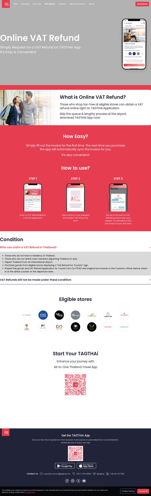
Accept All (143, 491)
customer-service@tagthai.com (55, 473)
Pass (16, 4)
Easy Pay (37, 4)
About (91, 4)
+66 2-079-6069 (81, 473)
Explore (62, 4)
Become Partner (77, 4)
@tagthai (98, 473)
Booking (25, 4)
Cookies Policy (30, 492)
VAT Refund (50, 4)
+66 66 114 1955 (115, 473)
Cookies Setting (128, 491)
